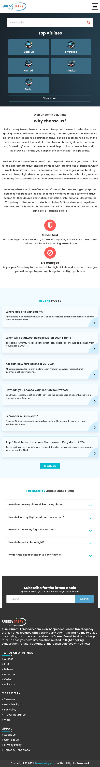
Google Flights (12, 704)
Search (84, 598)
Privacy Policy (12, 745)
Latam (7, 669)
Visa (6, 719)
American (9, 674)
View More (49, 98)
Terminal (8, 699)
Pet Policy (9, 709)
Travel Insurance (14, 714)
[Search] (50, 22)
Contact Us (10, 740)
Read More (50, 466)
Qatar (7, 679)
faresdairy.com (45, 763)
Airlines (7, 659)
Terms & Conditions (16, 750)
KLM (5, 664)
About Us (9, 734)
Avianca (8, 684)
